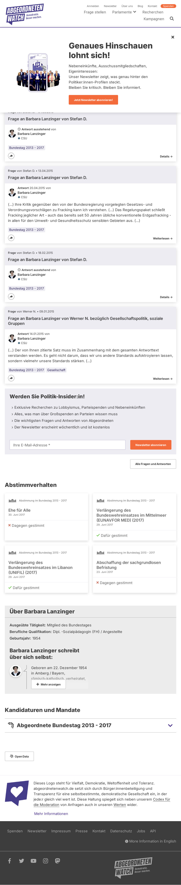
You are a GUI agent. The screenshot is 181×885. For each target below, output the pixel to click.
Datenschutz (121, 831)
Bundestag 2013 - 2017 (26, 148)
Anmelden (93, 6)
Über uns (127, 6)
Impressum (61, 831)
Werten (119, 805)
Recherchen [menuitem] (152, 12)
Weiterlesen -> (163, 238)
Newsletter (110, 6)
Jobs (141, 831)
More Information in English (150, 841)
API (153, 831)
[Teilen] (11, 156)
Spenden (168, 6)
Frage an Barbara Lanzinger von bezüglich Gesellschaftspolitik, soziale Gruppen (85, 321)
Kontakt (152, 6)
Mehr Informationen (51, 814)
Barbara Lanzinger (32, 134)
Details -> (166, 156)
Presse (82, 831)
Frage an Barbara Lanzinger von (47, 119)
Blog (140, 6)
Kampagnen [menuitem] (154, 19)
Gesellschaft (56, 370)
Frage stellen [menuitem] (95, 12)
